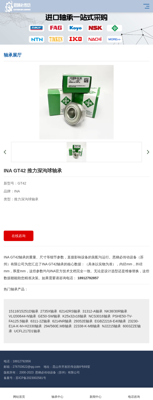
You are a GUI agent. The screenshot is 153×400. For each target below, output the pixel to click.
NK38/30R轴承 (116, 311)
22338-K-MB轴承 (87, 326)
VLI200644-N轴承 (22, 316)
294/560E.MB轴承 (58, 326)
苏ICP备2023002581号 (31, 378)
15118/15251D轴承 (23, 311)
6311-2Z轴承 (40, 321)
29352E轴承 (83, 321)
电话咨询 (134, 394)
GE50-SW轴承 (49, 316)
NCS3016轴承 (100, 316)
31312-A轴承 (92, 311)
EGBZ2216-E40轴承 (110, 321)
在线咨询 (19, 236)
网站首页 (19, 394)
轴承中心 (57, 394)
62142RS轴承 (69, 311)
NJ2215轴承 (111, 326)
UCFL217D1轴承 (27, 331)
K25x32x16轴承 (74, 316)
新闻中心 (95, 394)
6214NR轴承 (62, 321)
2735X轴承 (48, 311)
